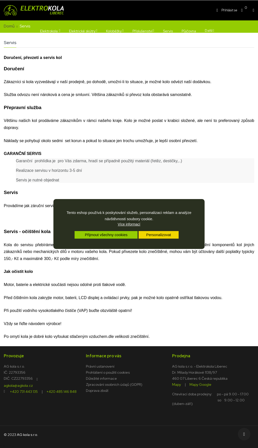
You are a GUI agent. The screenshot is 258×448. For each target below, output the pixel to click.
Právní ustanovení (100, 366)
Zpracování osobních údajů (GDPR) (114, 384)
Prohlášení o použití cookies (108, 372)
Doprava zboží (97, 390)
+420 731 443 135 (24, 391)
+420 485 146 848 (61, 391)
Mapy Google (200, 384)
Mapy (176, 384)
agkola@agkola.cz (18, 385)
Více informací (129, 224)
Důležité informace (101, 378)
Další (208, 30)
